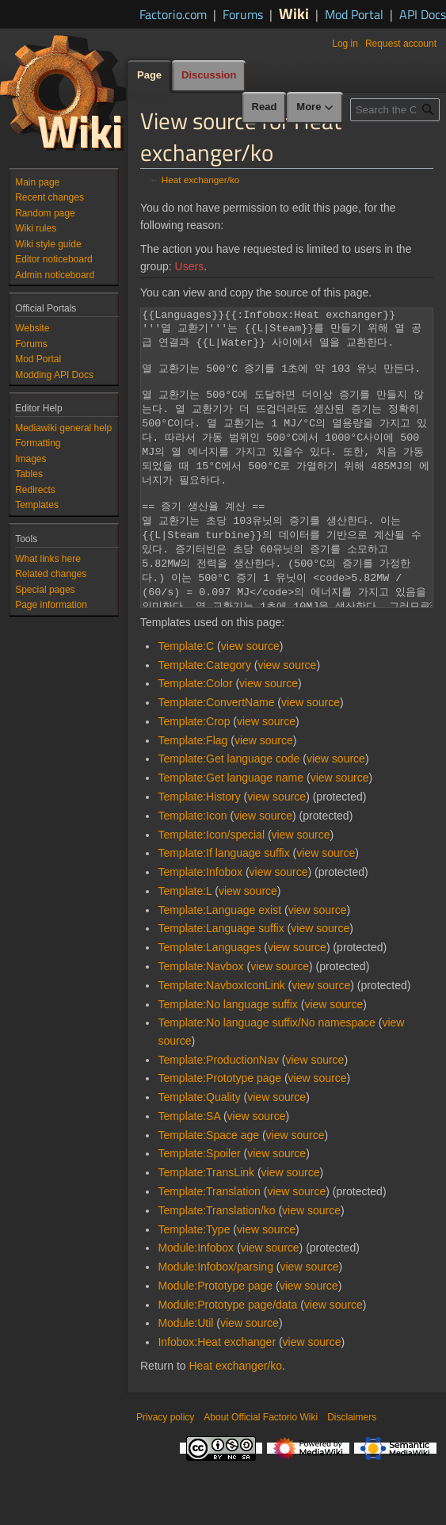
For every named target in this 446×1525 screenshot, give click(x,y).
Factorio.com (173, 14)
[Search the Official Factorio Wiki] (395, 109)
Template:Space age (208, 1194)
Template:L (185, 950)
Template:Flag (192, 799)
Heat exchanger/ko (201, 179)
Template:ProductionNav (218, 1119)
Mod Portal (354, 14)
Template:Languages (209, 1006)
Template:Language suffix (221, 987)
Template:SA (189, 1175)
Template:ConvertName (216, 761)
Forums (243, 14)
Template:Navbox (200, 1025)
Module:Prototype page (215, 1345)
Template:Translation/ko (216, 1269)
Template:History (199, 856)
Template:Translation (209, 1250)
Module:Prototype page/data (227, 1364)
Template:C (186, 705)
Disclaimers (351, 1476)
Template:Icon (192, 875)
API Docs (422, 14)
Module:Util (185, 1382)
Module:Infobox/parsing (215, 1326)
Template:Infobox (200, 931)
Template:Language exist (219, 969)
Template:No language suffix (227, 1063)
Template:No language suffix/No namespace (266, 1082)
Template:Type (194, 1288)
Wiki (294, 13)
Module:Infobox (196, 1307)
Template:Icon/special (211, 894)
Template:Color (195, 742)
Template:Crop (194, 780)
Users (189, 266)
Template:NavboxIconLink (221, 1044)
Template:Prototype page (219, 1137)
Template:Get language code (228, 818)
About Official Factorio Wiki (261, 1476)
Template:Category (204, 724)
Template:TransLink (206, 1231)
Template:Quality (199, 1156)
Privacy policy (165, 1476)
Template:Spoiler (199, 1212)
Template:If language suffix (223, 912)
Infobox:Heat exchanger (217, 1401)
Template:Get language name (230, 837)
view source (250, 705)
